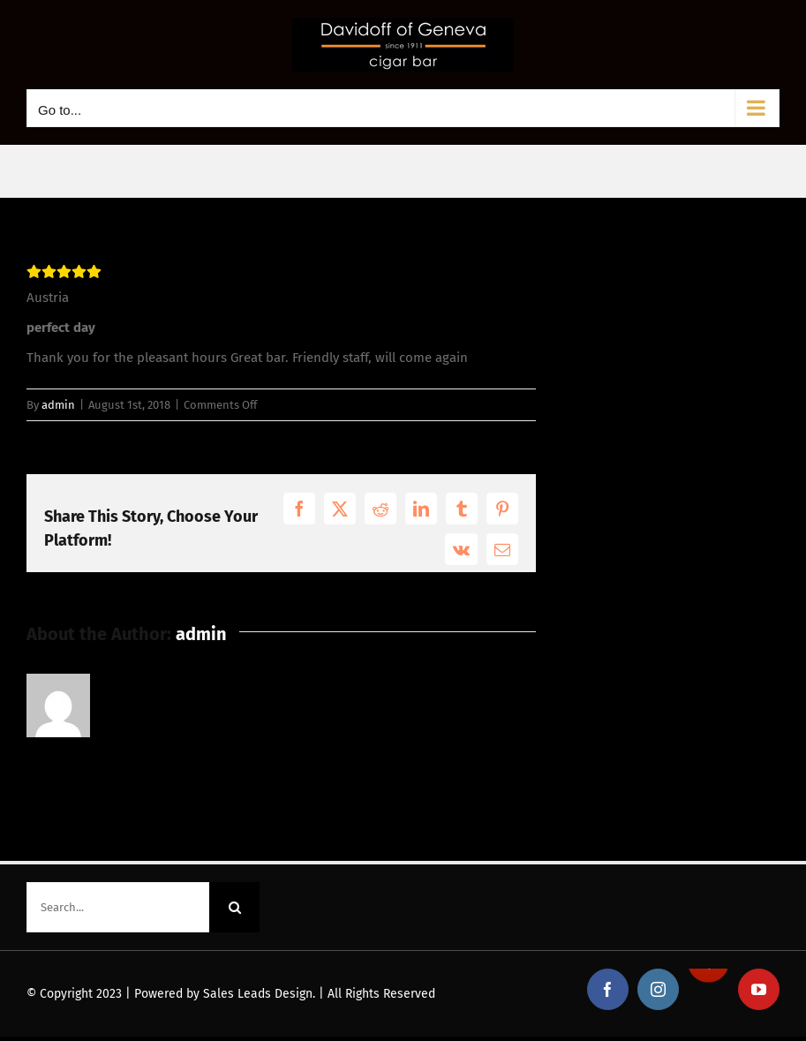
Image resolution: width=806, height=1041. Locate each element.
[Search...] (117, 907)
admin (58, 404)
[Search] (234, 907)
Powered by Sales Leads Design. (224, 993)
